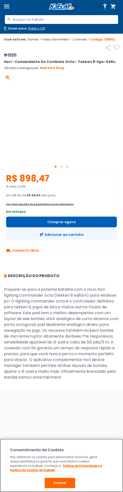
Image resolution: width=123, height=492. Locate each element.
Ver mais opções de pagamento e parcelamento (40, 204)
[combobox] (61, 19)
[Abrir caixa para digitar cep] (24, 28)
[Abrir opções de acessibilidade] (105, 6)
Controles (80, 39)
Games (34, 39)
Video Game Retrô (57, 39)
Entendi (60, 483)
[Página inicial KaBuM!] (61, 6)
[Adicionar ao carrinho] (61, 234)
